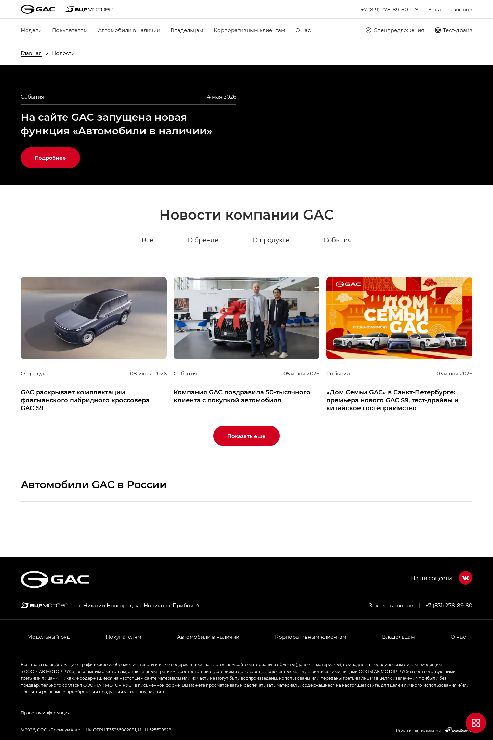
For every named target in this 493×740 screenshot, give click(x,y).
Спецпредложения (394, 30)
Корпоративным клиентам (249, 30)
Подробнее (50, 192)
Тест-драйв (453, 30)
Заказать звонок (450, 9)
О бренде (203, 275)
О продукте (271, 275)
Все (147, 275)
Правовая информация (45, 712)
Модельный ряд (48, 636)
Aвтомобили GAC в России (94, 519)
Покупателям (70, 30)
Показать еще (246, 470)
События (338, 275)
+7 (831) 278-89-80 (448, 605)
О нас (303, 30)
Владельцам (186, 30)
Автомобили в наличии (129, 30)
